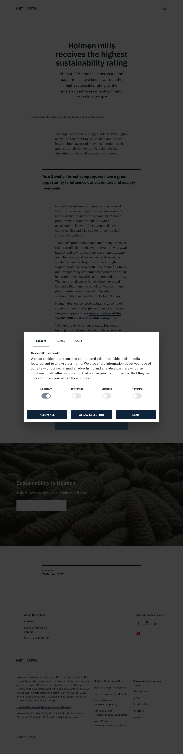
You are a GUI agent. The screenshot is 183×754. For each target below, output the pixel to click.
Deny (136, 415)
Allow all (47, 415)
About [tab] (78, 340)
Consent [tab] (41, 340)
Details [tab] (60, 340)
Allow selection (91, 415)
